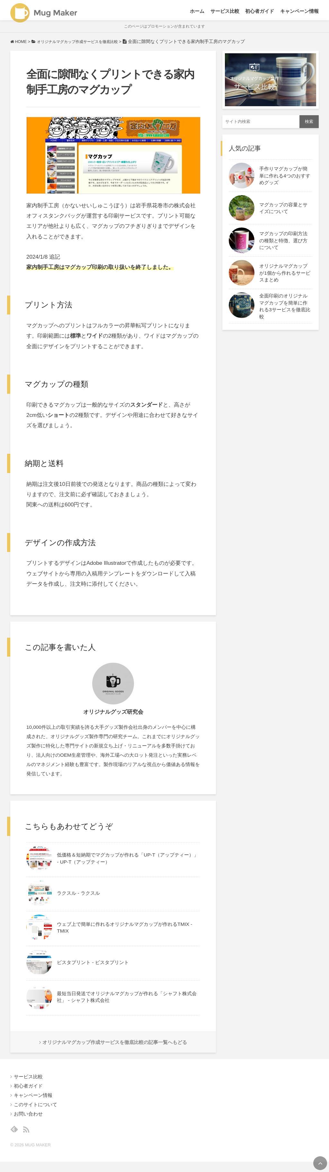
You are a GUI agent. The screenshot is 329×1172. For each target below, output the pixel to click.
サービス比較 (224, 12)
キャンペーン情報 (299, 12)
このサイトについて (35, 1112)
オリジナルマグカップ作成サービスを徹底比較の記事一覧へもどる (113, 1049)
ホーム (197, 12)
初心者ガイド (259, 12)
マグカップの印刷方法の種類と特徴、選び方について (283, 246)
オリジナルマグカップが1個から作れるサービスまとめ (284, 278)
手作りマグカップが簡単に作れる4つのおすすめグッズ (284, 181)
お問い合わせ (28, 1122)
